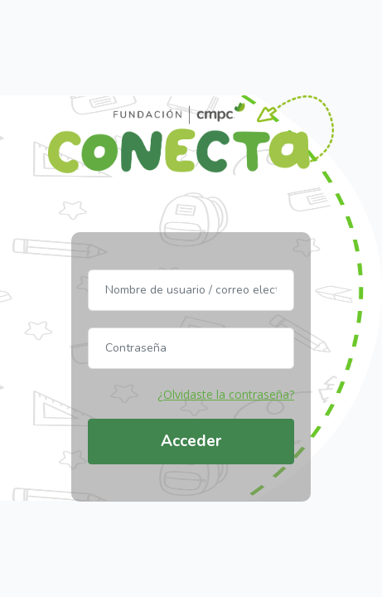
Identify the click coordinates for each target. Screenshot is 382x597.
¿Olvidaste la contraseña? (225, 394)
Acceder (191, 441)
